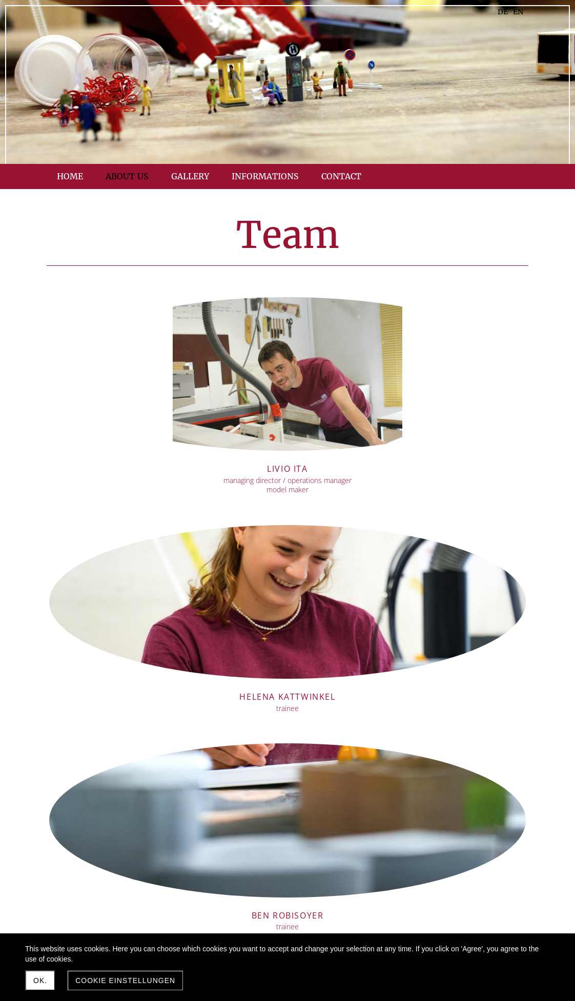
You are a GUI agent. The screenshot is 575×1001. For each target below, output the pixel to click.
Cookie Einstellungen (125, 980)
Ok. (40, 980)
